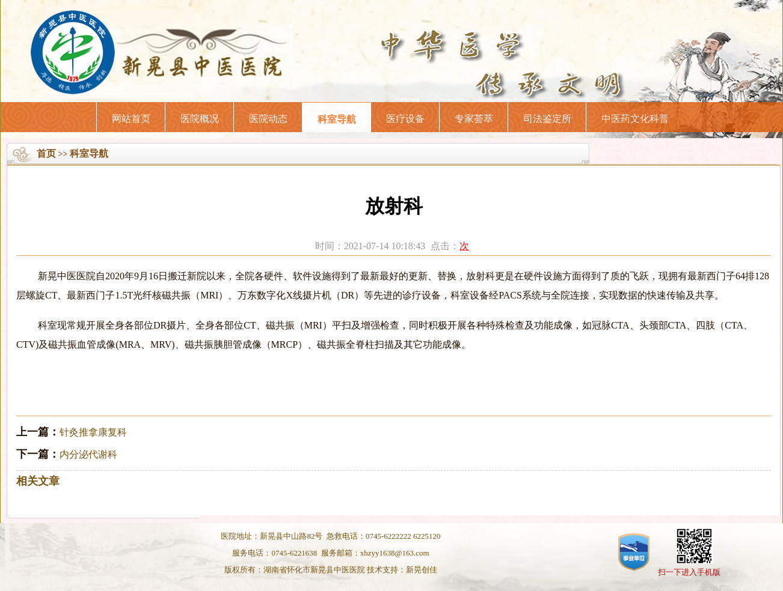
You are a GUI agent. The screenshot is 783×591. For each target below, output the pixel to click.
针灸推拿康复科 (93, 432)
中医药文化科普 (635, 119)
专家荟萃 (474, 119)
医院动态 (268, 119)
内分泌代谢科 (88, 454)
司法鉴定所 (547, 119)
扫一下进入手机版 (689, 572)
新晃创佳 (421, 569)
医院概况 (199, 119)
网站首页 (131, 119)
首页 (46, 153)
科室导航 (337, 119)
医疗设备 (405, 119)
